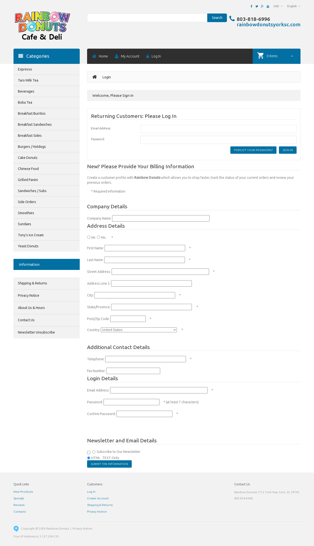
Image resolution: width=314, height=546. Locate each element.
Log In (91, 491)
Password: (98, 139)
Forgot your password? (253, 150)
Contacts (19, 511)
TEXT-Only (110, 458)
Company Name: (99, 218)
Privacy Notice (28, 295)
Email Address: (101, 128)
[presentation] (124, 427)
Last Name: (95, 260)
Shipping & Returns (32, 283)
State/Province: (98, 307)
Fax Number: (96, 371)
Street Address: (99, 272)
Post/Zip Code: (98, 319)
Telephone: (96, 359)
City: (90, 295)
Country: (93, 330)
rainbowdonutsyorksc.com (269, 24)
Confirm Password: (101, 414)
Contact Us (26, 320)
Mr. (93, 237)
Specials (18, 498)
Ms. (103, 237)
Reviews (19, 504)
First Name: (95, 248)
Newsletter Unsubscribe (36, 332)
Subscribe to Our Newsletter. (119, 452)
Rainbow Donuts (57, 528)
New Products (23, 491)
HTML (95, 458)
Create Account (98, 498)
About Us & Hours (31, 308)
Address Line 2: (98, 283)
